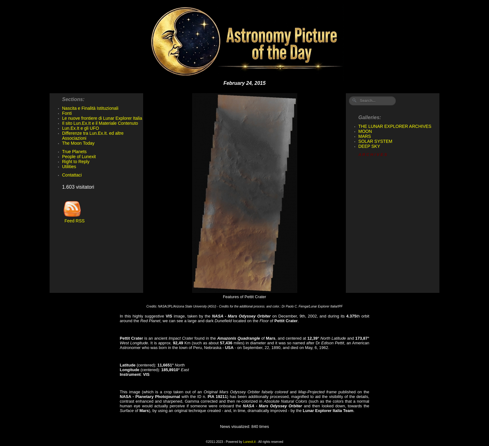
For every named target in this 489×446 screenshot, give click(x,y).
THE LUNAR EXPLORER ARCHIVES (394, 126)
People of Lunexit (79, 156)
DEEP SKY (369, 146)
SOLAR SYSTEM (375, 141)
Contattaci (72, 174)
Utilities (69, 166)
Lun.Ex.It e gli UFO (80, 128)
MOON (365, 131)
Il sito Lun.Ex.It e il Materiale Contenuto (100, 123)
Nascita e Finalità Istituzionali (90, 108)
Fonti (67, 113)
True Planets (74, 151)
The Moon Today (78, 143)
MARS (364, 136)
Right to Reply (76, 161)
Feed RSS (73, 218)
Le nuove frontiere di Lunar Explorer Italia (102, 118)
